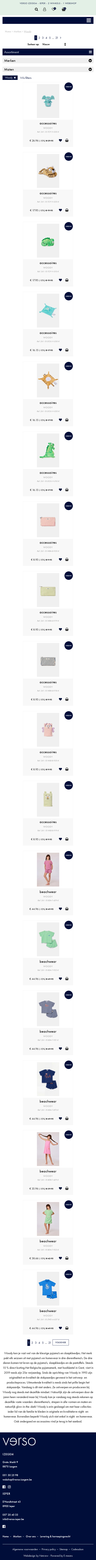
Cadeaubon (77, 1549)
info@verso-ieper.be (13, 1519)
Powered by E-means (62, 1555)
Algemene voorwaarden (25, 1549)
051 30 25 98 (10, 1475)
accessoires (48, 123)
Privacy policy (49, 1549)
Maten (9, 69)
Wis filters (25, 78)
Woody (27, 31)
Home (8, 31)
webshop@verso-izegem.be (17, 1479)
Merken (17, 31)
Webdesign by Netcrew (35, 1555)
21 (56, 38)
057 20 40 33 (10, 1515)
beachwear (48, 892)
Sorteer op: (33, 44)
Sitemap (63, 1549)
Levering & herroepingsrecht (55, 1536)
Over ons (31, 1536)
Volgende (60, 1342)
